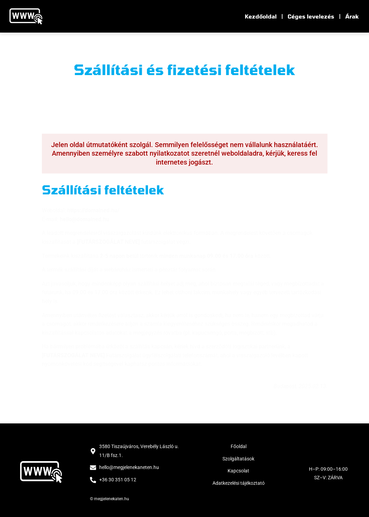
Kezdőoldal (261, 16)
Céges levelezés (311, 16)
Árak (352, 16)
